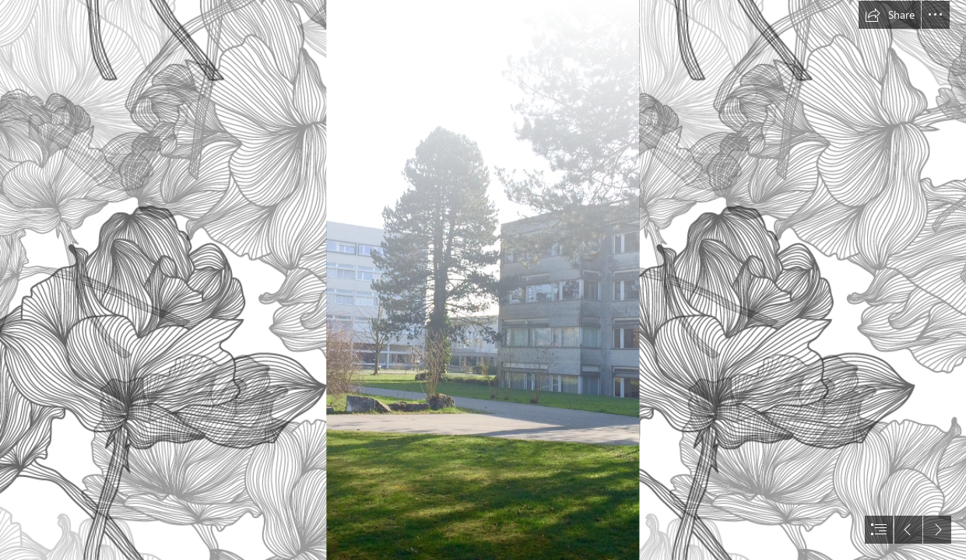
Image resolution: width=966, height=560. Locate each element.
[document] (483, 280)
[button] (890, 15)
